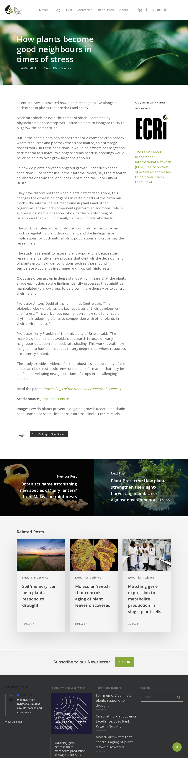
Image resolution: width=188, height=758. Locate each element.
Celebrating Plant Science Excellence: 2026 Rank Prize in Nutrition (116, 677)
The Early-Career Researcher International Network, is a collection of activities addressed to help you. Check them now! (153, 123)
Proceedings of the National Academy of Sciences (82, 344)
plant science (58, 390)
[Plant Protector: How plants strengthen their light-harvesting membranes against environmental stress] (141, 443)
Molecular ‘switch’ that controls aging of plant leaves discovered (114, 698)
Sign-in (124, 618)
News (25, 533)
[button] (180, 10)
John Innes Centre (55, 354)
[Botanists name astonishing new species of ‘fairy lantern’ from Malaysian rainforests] (47, 443)
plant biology (39, 390)
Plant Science (39, 533)
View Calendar (13, 677)
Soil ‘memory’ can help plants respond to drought (113, 656)
